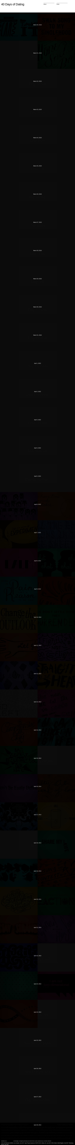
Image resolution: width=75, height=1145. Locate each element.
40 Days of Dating (12, 4)
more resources (10, 1140)
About (45, 4)
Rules (58, 4)
